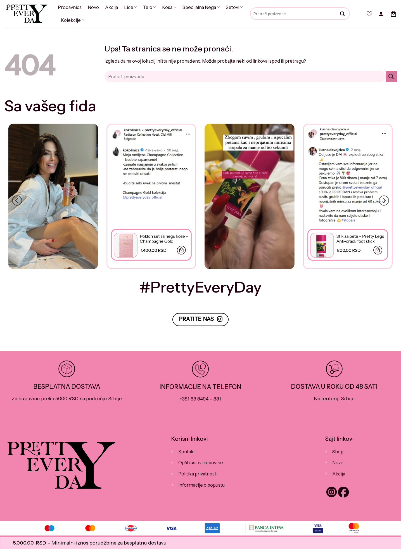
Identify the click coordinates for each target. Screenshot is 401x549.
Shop (337, 451)
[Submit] (391, 76)
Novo (92, 7)
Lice (129, 7)
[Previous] (17, 200)
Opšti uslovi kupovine (200, 462)
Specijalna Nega (198, 7)
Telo (147, 7)
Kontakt (186, 451)
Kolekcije (72, 20)
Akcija (110, 7)
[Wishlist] (369, 14)
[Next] (384, 200)
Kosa (167, 7)
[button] (381, 14)
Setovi (231, 7)
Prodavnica (69, 7)
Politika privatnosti (197, 474)
